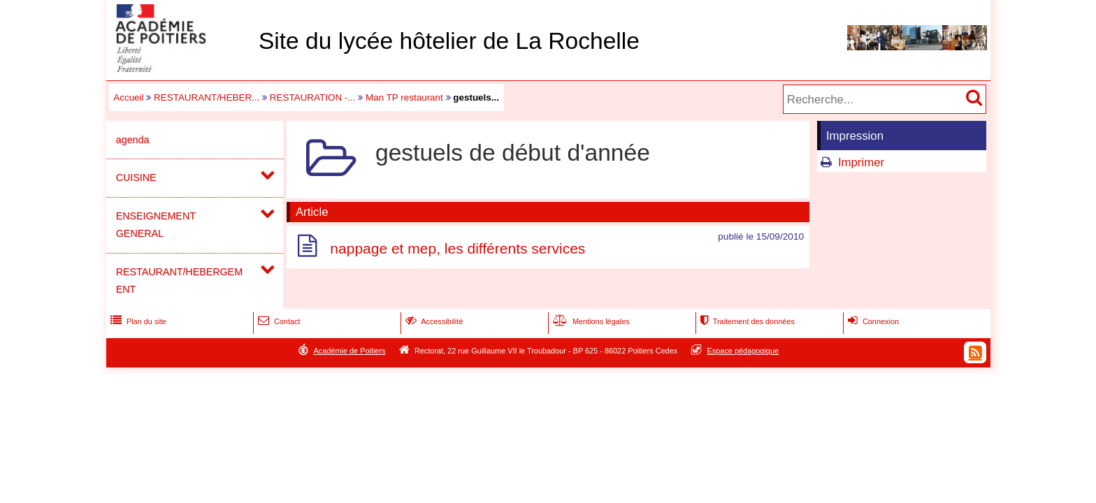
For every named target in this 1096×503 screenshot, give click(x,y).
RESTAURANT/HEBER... (206, 97)
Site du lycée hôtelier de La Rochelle (449, 41)
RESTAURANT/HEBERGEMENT (179, 280)
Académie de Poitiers (349, 351)
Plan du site (137, 321)
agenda (133, 139)
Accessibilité (433, 321)
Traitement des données (746, 321)
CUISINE (136, 177)
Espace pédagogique (743, 351)
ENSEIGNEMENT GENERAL (156, 224)
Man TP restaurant (404, 97)
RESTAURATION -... (313, 97)
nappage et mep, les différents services (457, 248)
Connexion (872, 321)
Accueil (128, 97)
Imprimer (861, 162)
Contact (278, 321)
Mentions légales (590, 321)
